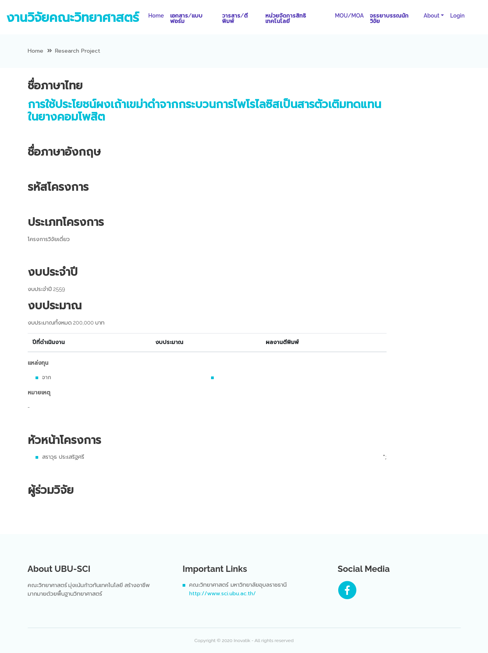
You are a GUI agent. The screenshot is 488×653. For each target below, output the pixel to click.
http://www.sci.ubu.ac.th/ (222, 593)
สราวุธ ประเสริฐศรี (63, 457)
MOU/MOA (349, 15)
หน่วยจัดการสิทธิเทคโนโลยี (285, 18)
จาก (46, 377)
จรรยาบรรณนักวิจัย (389, 18)
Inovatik (242, 640)
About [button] (431, 15)
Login (457, 15)
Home (157, 15)
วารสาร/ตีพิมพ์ (235, 18)
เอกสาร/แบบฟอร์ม (186, 18)
